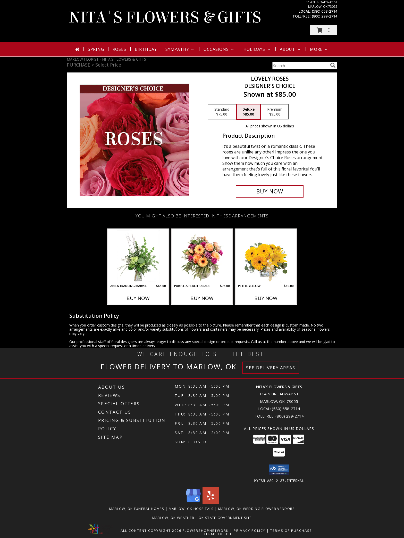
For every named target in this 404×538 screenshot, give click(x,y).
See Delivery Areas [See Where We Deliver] (270, 368)
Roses (119, 49)
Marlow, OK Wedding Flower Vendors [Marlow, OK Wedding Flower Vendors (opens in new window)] (256, 508)
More (319, 49)
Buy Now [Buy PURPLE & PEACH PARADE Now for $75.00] (202, 298)
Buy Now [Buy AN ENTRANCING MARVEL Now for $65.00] (138, 298)
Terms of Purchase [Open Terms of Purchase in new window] (291, 530)
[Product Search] (300, 65)
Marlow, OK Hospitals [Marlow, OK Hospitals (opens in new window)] (191, 508)
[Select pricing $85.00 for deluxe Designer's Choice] (248, 111)
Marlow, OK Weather (173, 517)
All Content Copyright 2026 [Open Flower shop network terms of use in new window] (151, 530)
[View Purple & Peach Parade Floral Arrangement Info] (202, 256)
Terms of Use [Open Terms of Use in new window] (218, 533)
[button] (323, 30)
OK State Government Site (225, 517)
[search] (333, 65)
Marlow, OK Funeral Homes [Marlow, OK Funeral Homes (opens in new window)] (136, 508)
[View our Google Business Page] (193, 502)
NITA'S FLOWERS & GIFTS (165, 17)
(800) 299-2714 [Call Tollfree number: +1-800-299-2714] (289, 416)
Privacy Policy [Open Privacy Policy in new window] (249, 530)
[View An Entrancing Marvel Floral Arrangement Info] (138, 256)
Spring (96, 49)
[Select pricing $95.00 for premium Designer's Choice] (274, 111)
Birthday (146, 49)
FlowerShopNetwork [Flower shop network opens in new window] (206, 530)
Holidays (257, 49)
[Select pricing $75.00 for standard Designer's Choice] (222, 111)
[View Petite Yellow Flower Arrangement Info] (266, 256)
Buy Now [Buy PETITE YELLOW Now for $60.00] (265, 298)
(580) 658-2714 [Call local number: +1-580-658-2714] (324, 11)
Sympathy (180, 49)
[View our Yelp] (211, 502)
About (290, 49)
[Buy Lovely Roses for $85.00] (270, 191)
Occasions (219, 49)
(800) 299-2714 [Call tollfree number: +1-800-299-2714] (324, 16)
